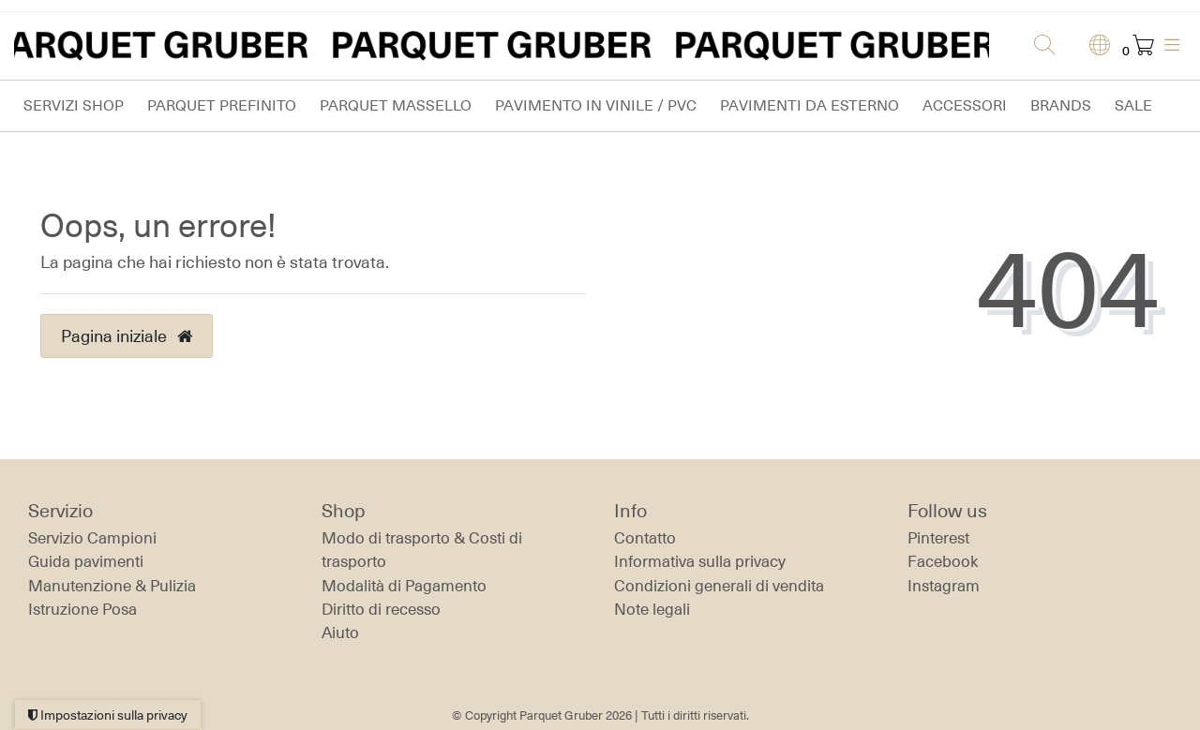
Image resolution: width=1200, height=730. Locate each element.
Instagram (944, 585)
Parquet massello (396, 105)
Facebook (943, 561)
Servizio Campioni (92, 538)
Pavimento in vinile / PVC (596, 105)
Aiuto (340, 632)
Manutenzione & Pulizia (112, 585)
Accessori (964, 105)
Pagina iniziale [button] (126, 335)
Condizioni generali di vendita (719, 585)
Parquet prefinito (221, 105)
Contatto (645, 538)
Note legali (652, 609)
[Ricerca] (1039, 46)
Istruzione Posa (82, 609)
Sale (1133, 105)
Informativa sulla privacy (700, 561)
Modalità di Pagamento (404, 585)
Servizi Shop (73, 105)
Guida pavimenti (85, 561)
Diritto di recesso (381, 609)
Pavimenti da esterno (809, 105)
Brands (1060, 105)
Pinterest (938, 538)
